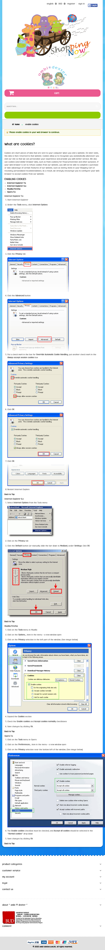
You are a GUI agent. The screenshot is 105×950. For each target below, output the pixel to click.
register (71, 3)
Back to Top (9, 494)
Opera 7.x (11, 192)
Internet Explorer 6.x (16, 186)
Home (17, 124)
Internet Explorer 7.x (16, 183)
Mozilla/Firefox (13, 189)
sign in (81, 3)
